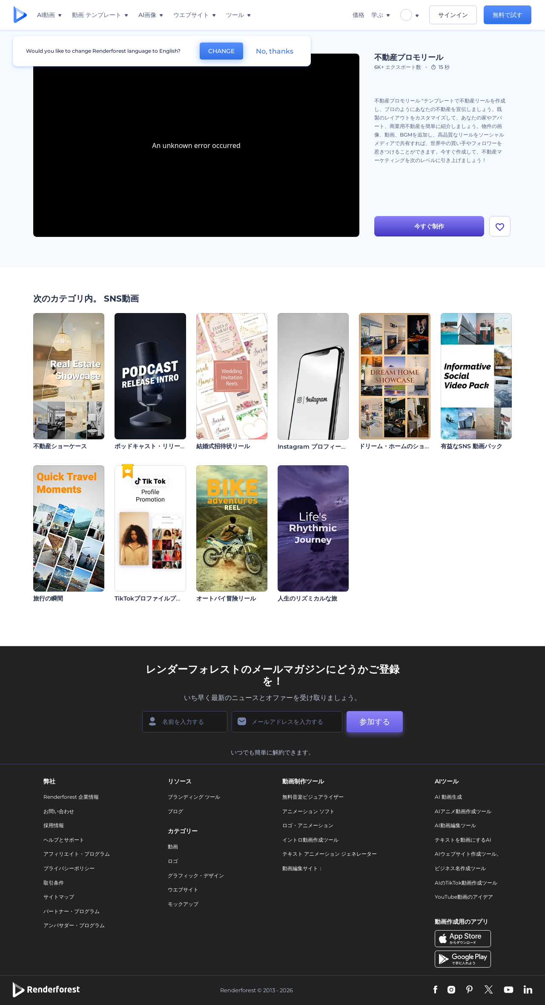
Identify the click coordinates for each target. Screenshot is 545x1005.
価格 (358, 15)
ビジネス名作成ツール (460, 868)
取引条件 (53, 883)
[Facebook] (435, 990)
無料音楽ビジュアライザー (313, 797)
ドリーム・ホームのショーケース (403, 446)
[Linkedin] (528, 990)
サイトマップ (58, 897)
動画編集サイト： (302, 868)
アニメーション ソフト (308, 811)
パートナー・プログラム (71, 911)
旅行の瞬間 (48, 598)
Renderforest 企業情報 (71, 797)
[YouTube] (508, 990)
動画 (173, 846)
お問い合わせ (58, 811)
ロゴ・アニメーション (307, 825)
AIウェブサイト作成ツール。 (468, 854)
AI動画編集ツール (455, 825)
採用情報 (53, 825)
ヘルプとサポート (63, 840)
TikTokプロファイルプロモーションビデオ (172, 598)
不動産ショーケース (60, 446)
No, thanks (274, 51)
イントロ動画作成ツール (310, 840)
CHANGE (221, 51)
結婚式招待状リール (223, 446)
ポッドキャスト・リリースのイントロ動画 (171, 446)
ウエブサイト (183, 889)
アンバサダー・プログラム (74, 925)
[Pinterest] (469, 990)
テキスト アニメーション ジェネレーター (329, 854)
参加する (374, 721)
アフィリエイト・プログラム (76, 854)
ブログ (175, 811)
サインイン (453, 15)
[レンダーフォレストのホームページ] (20, 15)
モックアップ (183, 904)
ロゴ (173, 861)
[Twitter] (488, 990)
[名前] (184, 721)
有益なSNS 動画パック (471, 446)
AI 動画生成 (448, 797)
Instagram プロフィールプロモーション (333, 446)
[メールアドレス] (287, 721)
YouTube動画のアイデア (464, 897)
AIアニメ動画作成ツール (463, 811)
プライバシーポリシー (69, 868)
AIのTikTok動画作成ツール (466, 883)
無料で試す (507, 15)
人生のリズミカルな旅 (307, 598)
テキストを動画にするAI (463, 840)
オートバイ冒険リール (226, 598)
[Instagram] (451, 990)
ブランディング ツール (194, 797)
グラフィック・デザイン (196, 875)
